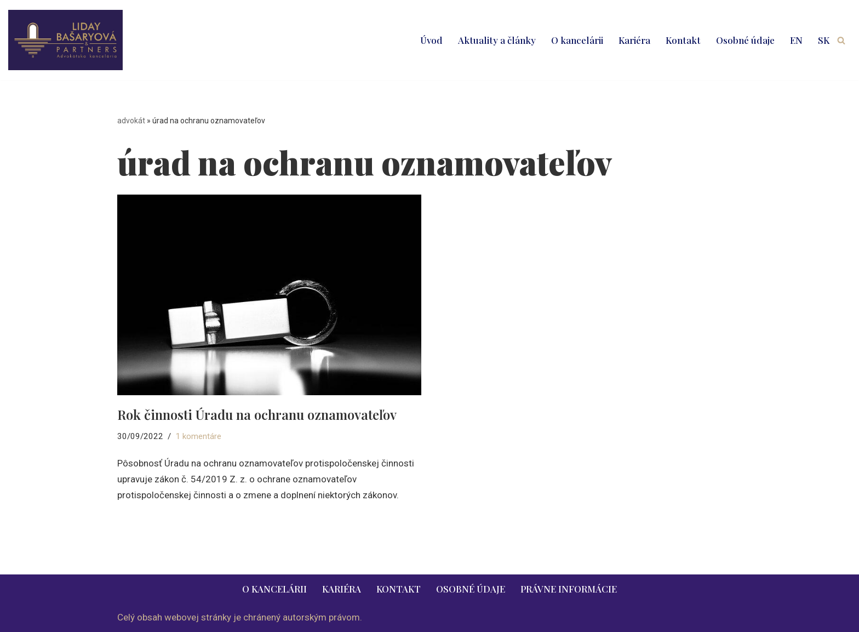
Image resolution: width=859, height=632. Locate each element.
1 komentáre (198, 436)
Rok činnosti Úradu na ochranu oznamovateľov (257, 414)
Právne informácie (568, 589)
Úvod (431, 40)
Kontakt (683, 40)
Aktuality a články (497, 40)
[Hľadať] (841, 40)
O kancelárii (577, 40)
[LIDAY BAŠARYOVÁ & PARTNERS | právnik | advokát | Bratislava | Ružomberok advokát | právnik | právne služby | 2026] (65, 40)
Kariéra (634, 40)
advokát (131, 120)
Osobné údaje (745, 40)
